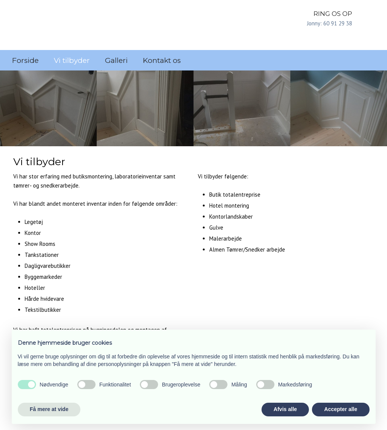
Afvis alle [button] (285, 409)
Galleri (116, 60)
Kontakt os (162, 60)
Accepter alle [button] (340, 409)
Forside (25, 60)
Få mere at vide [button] (49, 409)
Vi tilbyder (72, 60)
